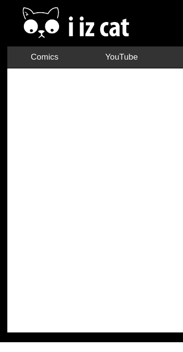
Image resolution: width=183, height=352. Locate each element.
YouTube (51, 33)
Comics (16, 33)
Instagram (89, 33)
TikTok (124, 33)
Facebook (159, 33)
